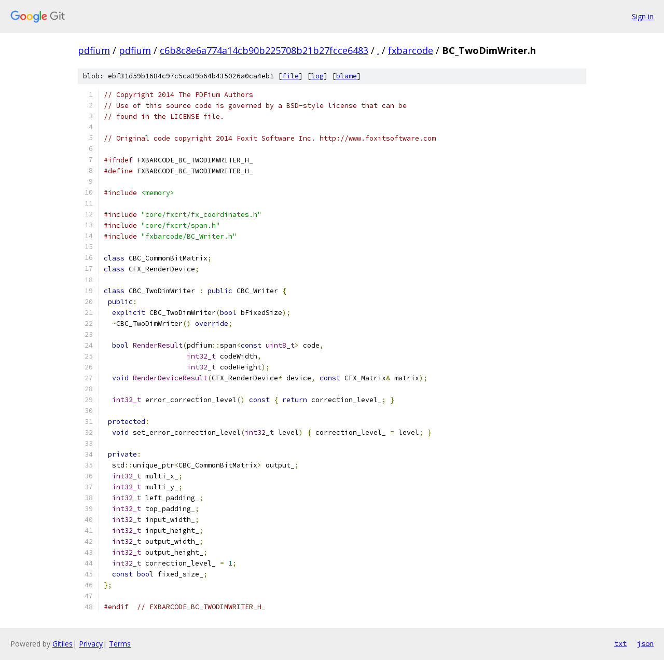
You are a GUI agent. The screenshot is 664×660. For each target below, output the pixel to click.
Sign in (643, 16)
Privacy (91, 644)
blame (346, 76)
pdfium (94, 50)
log (317, 76)
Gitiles (62, 644)
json (645, 643)
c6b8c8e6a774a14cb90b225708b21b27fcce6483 (264, 50)
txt (620, 643)
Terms (120, 644)
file (290, 76)
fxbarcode (410, 50)
